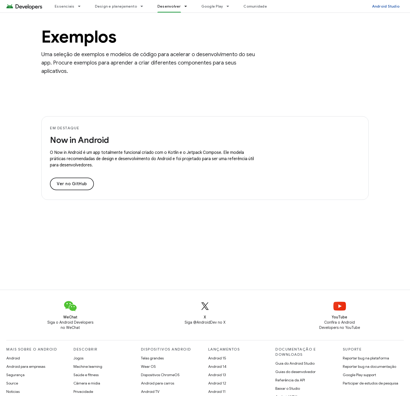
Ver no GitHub (72, 184)
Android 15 (217, 358)
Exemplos (78, 36)
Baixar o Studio (287, 388)
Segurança (15, 374)
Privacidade (83, 391)
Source (12, 383)
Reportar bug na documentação (369, 366)
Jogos (78, 358)
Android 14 (217, 366)
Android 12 (217, 383)
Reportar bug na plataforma (366, 358)
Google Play (212, 6)
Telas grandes (152, 358)
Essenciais (65, 6)
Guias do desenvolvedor (295, 371)
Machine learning (87, 366)
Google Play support (359, 374)
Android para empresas (25, 366)
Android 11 (217, 391)
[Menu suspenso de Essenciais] (82, 6)
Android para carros (157, 383)
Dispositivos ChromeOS (160, 374)
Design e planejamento (116, 6)
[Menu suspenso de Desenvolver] (188, 6)
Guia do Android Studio (295, 363)
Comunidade (255, 6)
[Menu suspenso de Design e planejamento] (144, 6)
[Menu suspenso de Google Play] (230, 6)
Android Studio (386, 6)
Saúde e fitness (86, 374)
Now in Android (79, 140)
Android (13, 358)
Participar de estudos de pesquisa (370, 383)
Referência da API (290, 380)
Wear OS (148, 366)
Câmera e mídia (86, 383)
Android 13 (217, 374)
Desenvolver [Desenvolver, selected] (169, 6)
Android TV (150, 391)
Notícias (13, 391)
